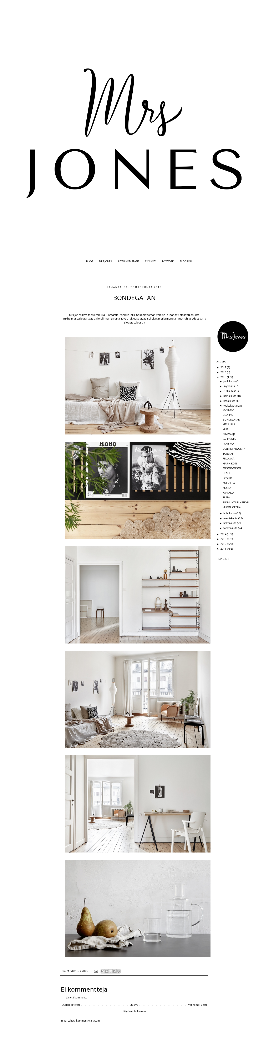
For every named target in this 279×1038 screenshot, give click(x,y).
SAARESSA (228, 410)
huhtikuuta (229, 513)
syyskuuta (229, 386)
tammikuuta (230, 528)
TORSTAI (228, 454)
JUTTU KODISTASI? (128, 261)
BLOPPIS (228, 415)
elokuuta (228, 391)
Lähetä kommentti (76, 997)
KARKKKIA (228, 492)
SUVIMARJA (229, 434)
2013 (223, 539)
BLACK (226, 473)
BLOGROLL (186, 261)
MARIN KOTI (230, 463)
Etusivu (134, 1005)
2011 (223, 548)
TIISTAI (226, 497)
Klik (132, 315)
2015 (223, 377)
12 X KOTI (150, 261)
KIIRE (225, 429)
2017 (223, 367)
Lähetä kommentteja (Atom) (84, 1020)
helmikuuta (230, 523)
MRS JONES (105, 261)
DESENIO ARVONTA (234, 449)
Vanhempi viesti (197, 1005)
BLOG (89, 261)
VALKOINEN (229, 439)
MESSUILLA (229, 424)
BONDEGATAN (231, 419)
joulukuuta (229, 381)
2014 (223, 534)
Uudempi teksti (71, 1005)
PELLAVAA (228, 458)
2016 (223, 372)
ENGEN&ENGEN (232, 468)
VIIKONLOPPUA (232, 507)
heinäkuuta (230, 396)
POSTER (227, 478)
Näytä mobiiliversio (134, 1011)
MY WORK (168, 261)
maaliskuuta (230, 518)
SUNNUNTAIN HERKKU (236, 502)
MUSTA (227, 488)
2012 (223, 544)
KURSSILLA (229, 483)
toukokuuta (230, 405)
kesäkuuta (229, 401)
